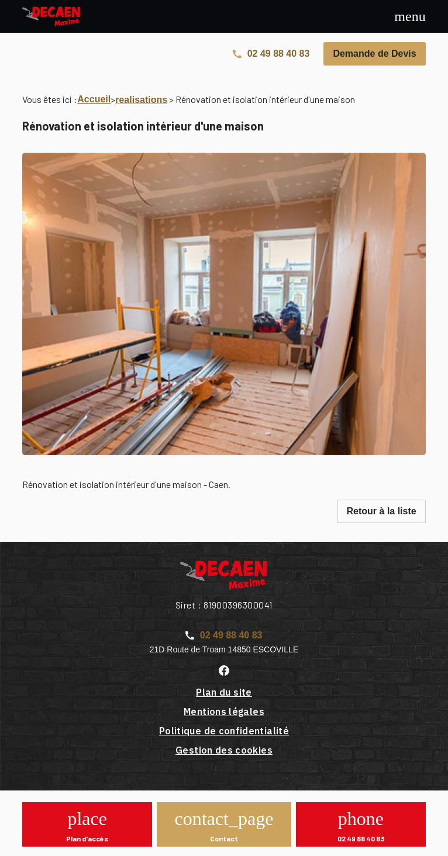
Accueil (94, 99)
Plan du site (223, 692)
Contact (224, 838)
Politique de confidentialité (224, 731)
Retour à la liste (381, 511)
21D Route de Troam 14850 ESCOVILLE (224, 649)
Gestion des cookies (224, 750)
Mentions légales (224, 711)
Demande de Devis (374, 54)
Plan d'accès (87, 838)
